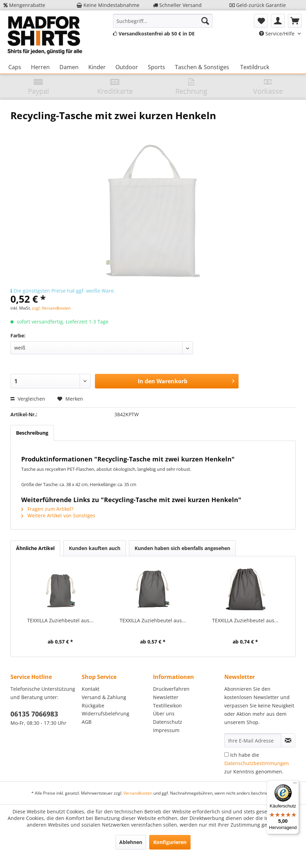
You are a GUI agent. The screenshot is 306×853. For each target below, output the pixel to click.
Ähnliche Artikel (35, 548)
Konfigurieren (169, 842)
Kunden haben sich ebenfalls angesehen (182, 548)
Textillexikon (167, 705)
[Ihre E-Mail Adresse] (252, 740)
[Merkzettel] (261, 21)
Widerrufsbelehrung (105, 713)
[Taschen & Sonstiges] (202, 67)
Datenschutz (167, 722)
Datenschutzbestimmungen (256, 763)
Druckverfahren (171, 689)
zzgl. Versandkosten (51, 308)
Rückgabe (93, 705)
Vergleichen (27, 398)
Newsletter (165, 697)
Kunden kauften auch (94, 548)
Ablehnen (130, 842)
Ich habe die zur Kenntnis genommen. (256, 763)
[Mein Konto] (278, 21)
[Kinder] (97, 67)
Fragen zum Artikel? (47, 509)
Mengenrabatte (24, 5)
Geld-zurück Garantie (258, 5)
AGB (86, 722)
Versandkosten (137, 793)
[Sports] (156, 67)
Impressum (166, 730)
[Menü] (295, 784)
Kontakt (90, 689)
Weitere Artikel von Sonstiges (58, 515)
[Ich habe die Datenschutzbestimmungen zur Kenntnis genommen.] (226, 754)
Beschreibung (32, 432)
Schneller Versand (177, 5)
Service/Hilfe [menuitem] (277, 33)
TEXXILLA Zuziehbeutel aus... (60, 620)
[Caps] (14, 67)
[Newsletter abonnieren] (288, 740)
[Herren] (40, 67)
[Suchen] (205, 21)
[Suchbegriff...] (162, 21)
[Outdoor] (127, 67)
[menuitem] (162, 21)
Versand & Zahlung (104, 697)
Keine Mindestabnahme (107, 5)
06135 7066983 (34, 714)
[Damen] (69, 67)
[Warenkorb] (295, 21)
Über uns (164, 713)
